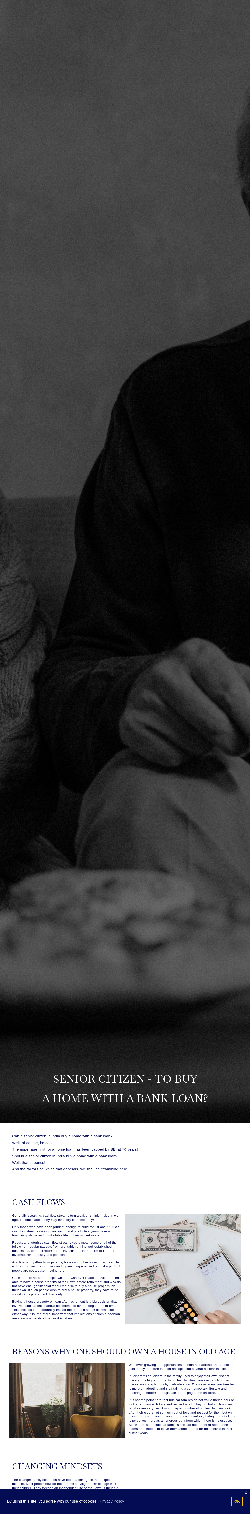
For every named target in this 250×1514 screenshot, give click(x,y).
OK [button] (237, 1501)
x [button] (246, 1492)
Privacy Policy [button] (112, 1501)
